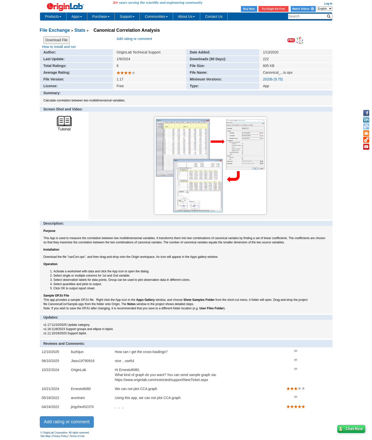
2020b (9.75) (273, 79)
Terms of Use (77, 436)
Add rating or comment (134, 39)
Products (53, 16)
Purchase (101, 16)
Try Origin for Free (273, 8)
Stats (79, 30)
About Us (186, 16)
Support (127, 16)
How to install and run (59, 47)
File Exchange (55, 30)
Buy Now (249, 8)
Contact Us (213, 16)
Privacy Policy (60, 436)
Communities (156, 16)
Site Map (45, 436)
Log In (328, 3)
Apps (77, 16)
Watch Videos (303, 8)
